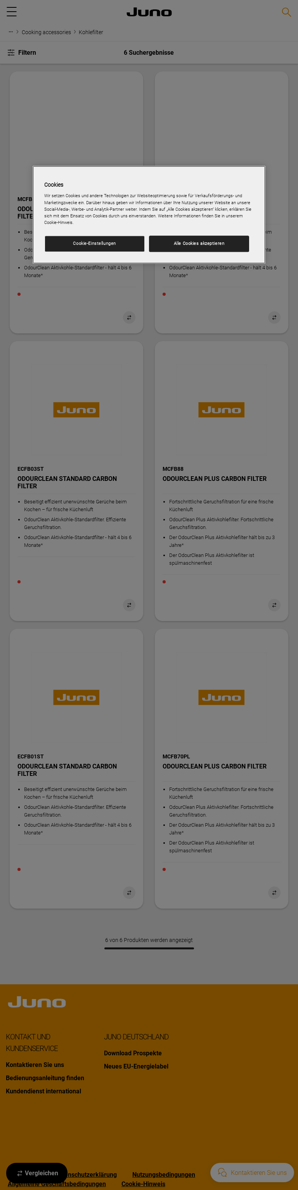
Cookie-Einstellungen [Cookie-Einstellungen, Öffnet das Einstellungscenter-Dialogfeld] (94, 243)
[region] (149, 215)
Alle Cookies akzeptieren (199, 243)
